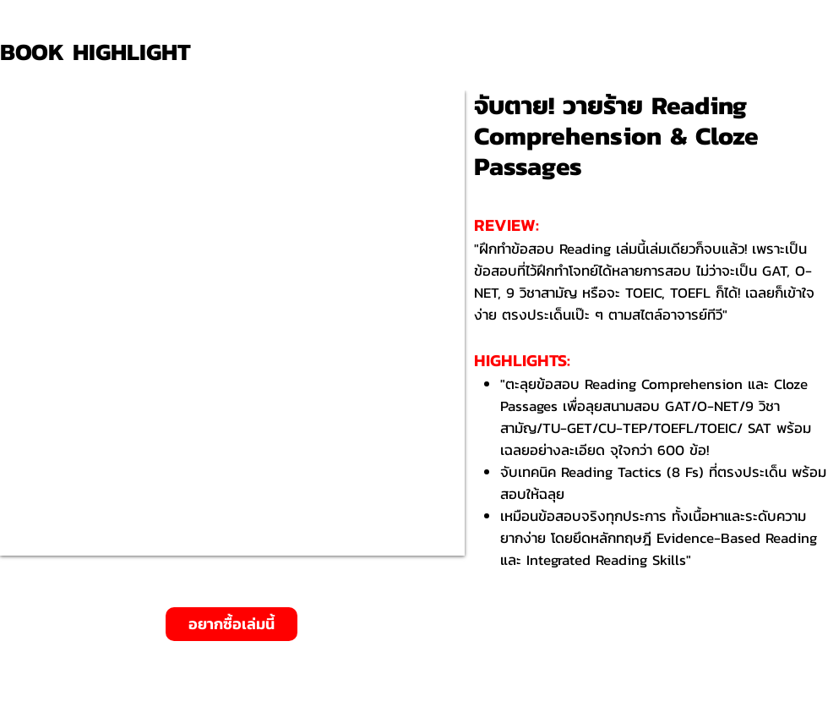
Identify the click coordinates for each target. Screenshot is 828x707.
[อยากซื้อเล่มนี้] (231, 624)
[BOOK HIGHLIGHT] (101, 52)
